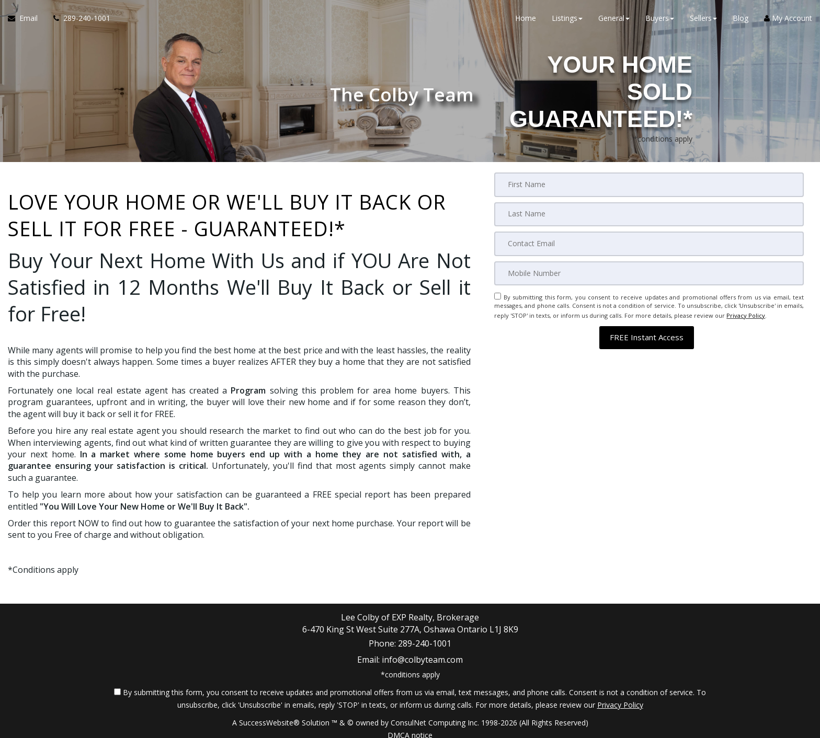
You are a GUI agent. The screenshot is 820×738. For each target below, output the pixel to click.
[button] (646, 333)
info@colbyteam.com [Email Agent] (422, 653)
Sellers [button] (703, 21)
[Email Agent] (26, 21)
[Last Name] (649, 214)
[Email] (649, 243)
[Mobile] (649, 272)
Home (525, 21)
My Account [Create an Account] (788, 21)
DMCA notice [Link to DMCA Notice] (410, 726)
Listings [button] (567, 21)
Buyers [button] (659, 21)
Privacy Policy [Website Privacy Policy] (745, 312)
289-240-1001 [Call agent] (424, 641)
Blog (740, 21)
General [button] (614, 21)
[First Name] (649, 184)
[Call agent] (77, 21)
